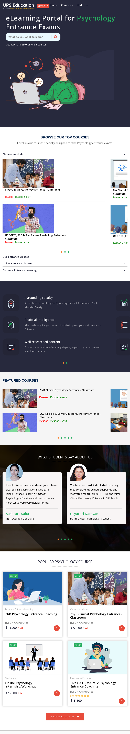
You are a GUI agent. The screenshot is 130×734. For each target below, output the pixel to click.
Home (54, 5)
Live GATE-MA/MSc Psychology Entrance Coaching (93, 684)
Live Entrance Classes (64, 256)
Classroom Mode (64, 154)
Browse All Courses (65, 716)
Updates (82, 5)
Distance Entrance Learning (64, 270)
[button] (61, 252)
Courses (67, 5)
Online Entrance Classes (64, 263)
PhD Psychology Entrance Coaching (31, 614)
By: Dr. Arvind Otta (16, 622)
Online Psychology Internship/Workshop (20, 684)
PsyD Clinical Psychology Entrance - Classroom (32, 189)
